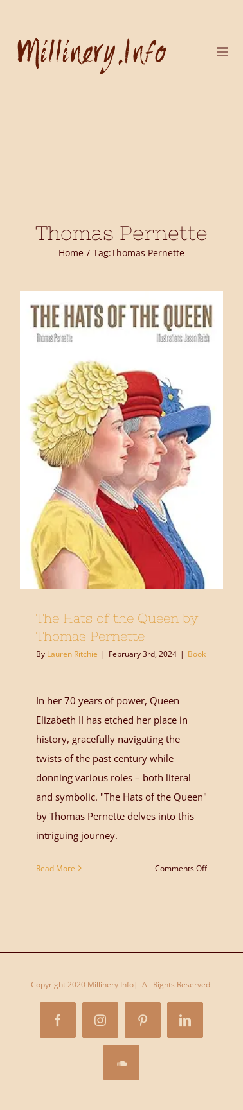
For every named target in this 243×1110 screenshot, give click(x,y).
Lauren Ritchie (72, 653)
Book (197, 653)
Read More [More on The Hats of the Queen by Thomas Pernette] (55, 868)
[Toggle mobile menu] (223, 51)
